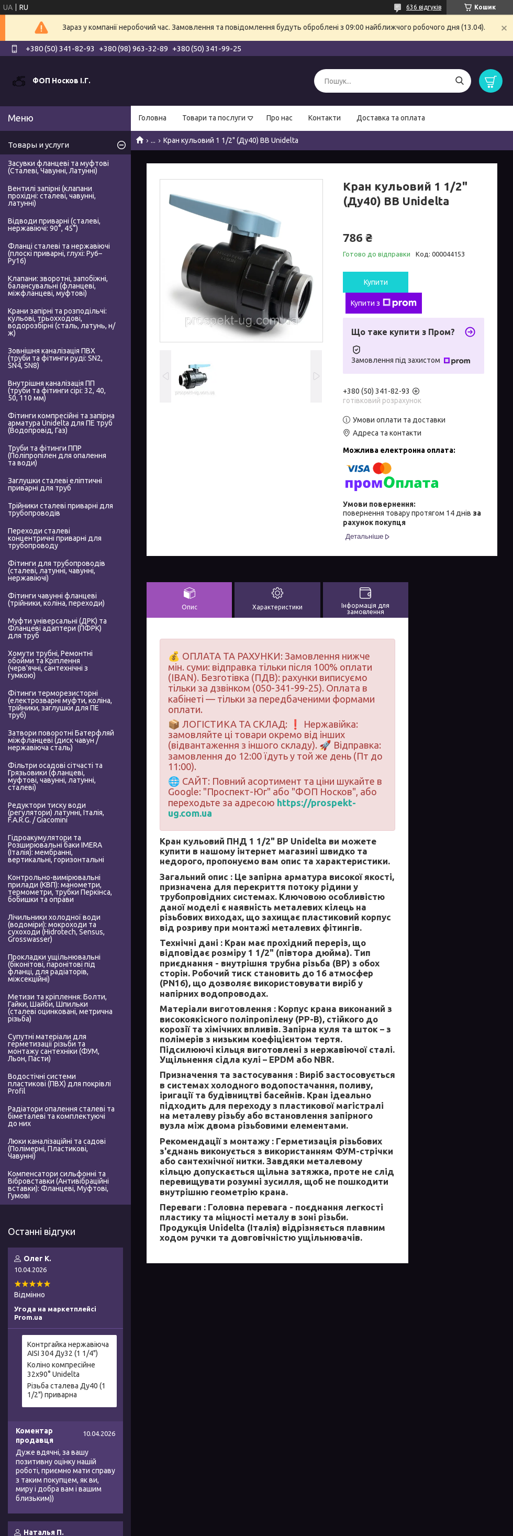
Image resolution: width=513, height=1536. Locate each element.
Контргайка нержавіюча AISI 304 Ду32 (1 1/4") (68, 1349)
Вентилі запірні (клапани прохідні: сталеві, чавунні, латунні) (52, 195)
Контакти (324, 118)
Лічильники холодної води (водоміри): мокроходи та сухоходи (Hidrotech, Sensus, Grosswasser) (56, 928)
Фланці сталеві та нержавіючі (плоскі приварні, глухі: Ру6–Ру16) (59, 253)
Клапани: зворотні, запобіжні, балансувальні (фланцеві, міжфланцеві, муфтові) (58, 285)
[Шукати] (459, 81)
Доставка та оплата (390, 118)
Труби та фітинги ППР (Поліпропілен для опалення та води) (57, 455)
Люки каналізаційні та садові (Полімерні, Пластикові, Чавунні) (57, 1148)
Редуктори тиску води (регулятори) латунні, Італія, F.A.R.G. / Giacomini (56, 812)
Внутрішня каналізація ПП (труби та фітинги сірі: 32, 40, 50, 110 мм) (57, 390)
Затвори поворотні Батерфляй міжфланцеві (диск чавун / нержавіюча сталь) (61, 740)
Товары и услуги (38, 144)
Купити (376, 282)
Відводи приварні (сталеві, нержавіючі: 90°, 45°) (54, 224)
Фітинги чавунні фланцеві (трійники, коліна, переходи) (56, 599)
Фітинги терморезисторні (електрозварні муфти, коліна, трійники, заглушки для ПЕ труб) (60, 704)
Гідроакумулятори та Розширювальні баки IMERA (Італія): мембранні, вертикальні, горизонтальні (56, 848)
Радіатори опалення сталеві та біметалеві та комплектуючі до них (61, 1116)
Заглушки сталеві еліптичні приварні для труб (55, 484)
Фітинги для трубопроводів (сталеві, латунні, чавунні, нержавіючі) (56, 570)
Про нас (279, 118)
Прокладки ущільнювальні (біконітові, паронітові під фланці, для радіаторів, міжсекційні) (54, 968)
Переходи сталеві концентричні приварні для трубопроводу (55, 538)
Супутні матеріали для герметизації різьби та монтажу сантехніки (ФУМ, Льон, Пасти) (53, 1047)
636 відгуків (423, 7)
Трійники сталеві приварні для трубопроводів (60, 509)
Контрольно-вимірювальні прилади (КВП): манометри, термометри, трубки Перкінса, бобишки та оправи (60, 888)
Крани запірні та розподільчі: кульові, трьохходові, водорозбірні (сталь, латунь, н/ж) (61, 322)
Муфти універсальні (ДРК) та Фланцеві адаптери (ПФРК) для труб (57, 628)
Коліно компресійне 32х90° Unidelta (61, 1369)
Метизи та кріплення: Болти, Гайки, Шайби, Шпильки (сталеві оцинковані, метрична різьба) (60, 1008)
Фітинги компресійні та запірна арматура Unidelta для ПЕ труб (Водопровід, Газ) (61, 423)
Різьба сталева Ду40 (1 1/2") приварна (66, 1390)
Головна (152, 118)
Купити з (384, 303)
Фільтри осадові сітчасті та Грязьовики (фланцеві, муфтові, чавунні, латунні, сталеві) (55, 776)
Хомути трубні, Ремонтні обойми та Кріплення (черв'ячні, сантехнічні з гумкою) (50, 664)
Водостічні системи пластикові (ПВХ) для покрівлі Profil (59, 1083)
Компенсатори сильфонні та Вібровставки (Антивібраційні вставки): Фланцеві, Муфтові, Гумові (58, 1185)
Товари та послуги (214, 118)
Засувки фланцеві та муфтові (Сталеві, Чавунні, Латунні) (58, 167)
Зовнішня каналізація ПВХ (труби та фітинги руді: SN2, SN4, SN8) (55, 358)
